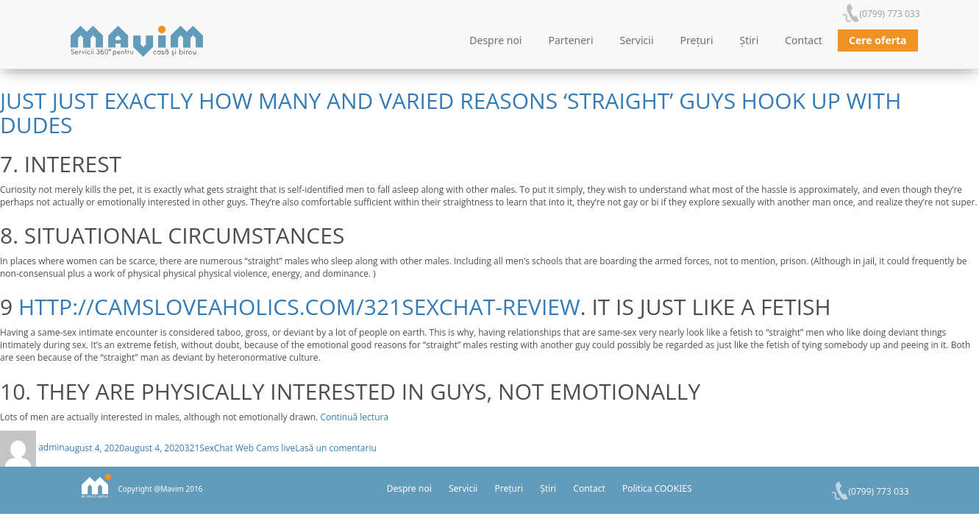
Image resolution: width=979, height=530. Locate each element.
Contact (803, 40)
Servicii (637, 40)
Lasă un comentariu (336, 447)
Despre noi (495, 40)
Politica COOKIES (657, 488)
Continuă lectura (354, 417)
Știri (749, 40)
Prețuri (696, 40)
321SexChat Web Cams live (240, 447)
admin (51, 447)
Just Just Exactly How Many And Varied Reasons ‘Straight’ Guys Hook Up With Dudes (450, 112)
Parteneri (571, 40)
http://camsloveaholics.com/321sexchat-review (299, 307)
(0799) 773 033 (890, 13)
